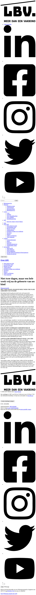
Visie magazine (10, 237)
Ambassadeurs (10, 230)
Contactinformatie (11, 240)
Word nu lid (10, 248)
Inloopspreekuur (11, 209)
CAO (8, 213)
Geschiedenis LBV (11, 227)
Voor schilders (10, 217)
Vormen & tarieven (11, 254)
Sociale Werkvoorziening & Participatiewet (17, 252)
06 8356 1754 (10, 591)
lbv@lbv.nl (30, 395)
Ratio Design (18, 391)
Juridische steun (11, 206)
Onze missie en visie (12, 225)
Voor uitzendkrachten (12, 216)
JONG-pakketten (11, 251)
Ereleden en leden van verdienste (15, 231)
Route (8, 241)
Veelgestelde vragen (12, 245)
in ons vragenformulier (12, 408)
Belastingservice (8, 203)
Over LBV (6, 224)
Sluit (2, 586)
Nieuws (9, 234)
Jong (5, 223)
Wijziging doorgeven (12, 244)
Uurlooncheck (10, 207)
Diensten (6, 204)
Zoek (16, 200)
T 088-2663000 (7, 24)
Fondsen (9, 214)
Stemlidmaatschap (11, 218)
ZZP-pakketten (10, 249)
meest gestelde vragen (25, 409)
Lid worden (6, 247)
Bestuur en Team (11, 228)
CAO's (5, 211)
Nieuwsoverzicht (5, 288)
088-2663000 (13, 406)
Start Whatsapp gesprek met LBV (9, 593)
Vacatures (9, 233)
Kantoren (9, 242)
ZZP (5, 220)
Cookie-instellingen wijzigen (7, 401)
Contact (6, 238)
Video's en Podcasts (12, 235)
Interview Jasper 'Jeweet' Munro (15, 221)
